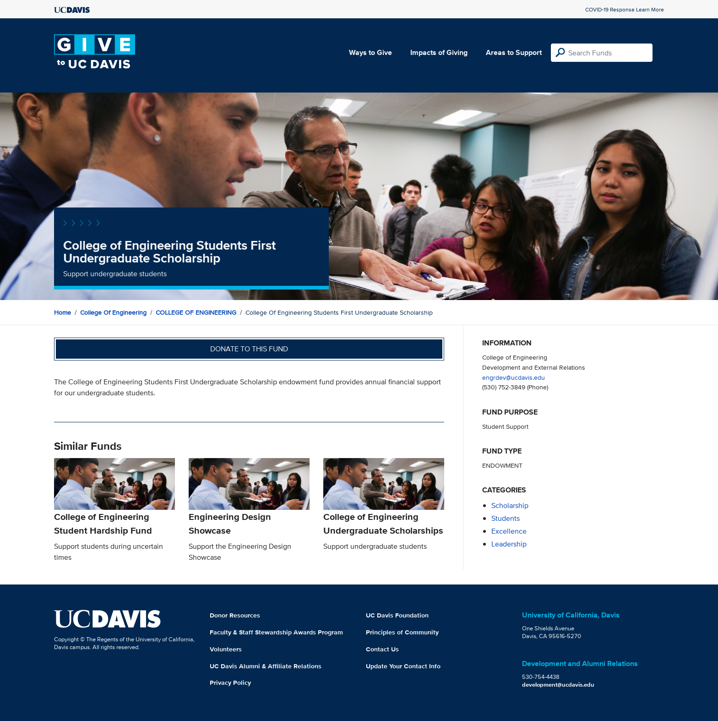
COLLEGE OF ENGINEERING (196, 312)
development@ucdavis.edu (558, 684)
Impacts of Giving (439, 52)
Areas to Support (514, 52)
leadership (509, 544)
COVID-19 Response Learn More (624, 9)
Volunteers (226, 649)
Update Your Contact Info (403, 666)
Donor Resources (235, 615)
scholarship (509, 505)
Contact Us (382, 649)
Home (62, 312)
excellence (509, 531)
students (505, 518)
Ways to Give (370, 52)
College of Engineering (113, 312)
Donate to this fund (249, 349)
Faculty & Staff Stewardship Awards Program (276, 632)
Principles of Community (402, 632)
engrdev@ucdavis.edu (513, 377)
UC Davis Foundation (397, 615)
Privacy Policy (230, 682)
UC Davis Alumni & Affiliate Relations (265, 666)
